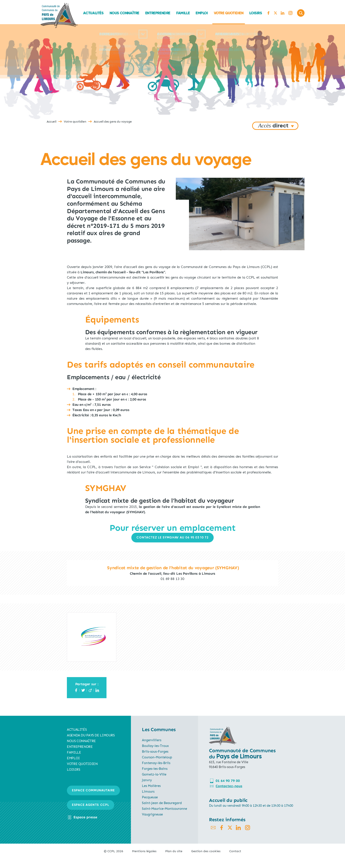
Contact (235, 851)
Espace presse (85, 817)
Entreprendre (157, 13)
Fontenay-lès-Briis (156, 763)
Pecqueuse (150, 797)
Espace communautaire (93, 790)
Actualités (93, 13)
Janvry (147, 780)
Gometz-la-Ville (154, 774)
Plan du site (173, 851)
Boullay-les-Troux (155, 746)
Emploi (202, 13)
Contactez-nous (229, 786)
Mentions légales (144, 851)
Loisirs (255, 13)
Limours (148, 792)
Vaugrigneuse (152, 814)
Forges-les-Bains (154, 769)
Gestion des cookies (205, 851)
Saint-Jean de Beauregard (162, 803)
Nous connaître (124, 13)
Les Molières (151, 786)
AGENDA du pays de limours (91, 735)
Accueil (51, 121)
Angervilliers (151, 740)
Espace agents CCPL (90, 804)
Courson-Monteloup (157, 757)
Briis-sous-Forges (155, 752)
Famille (183, 13)
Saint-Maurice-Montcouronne (164, 809)
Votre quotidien (228, 13)
